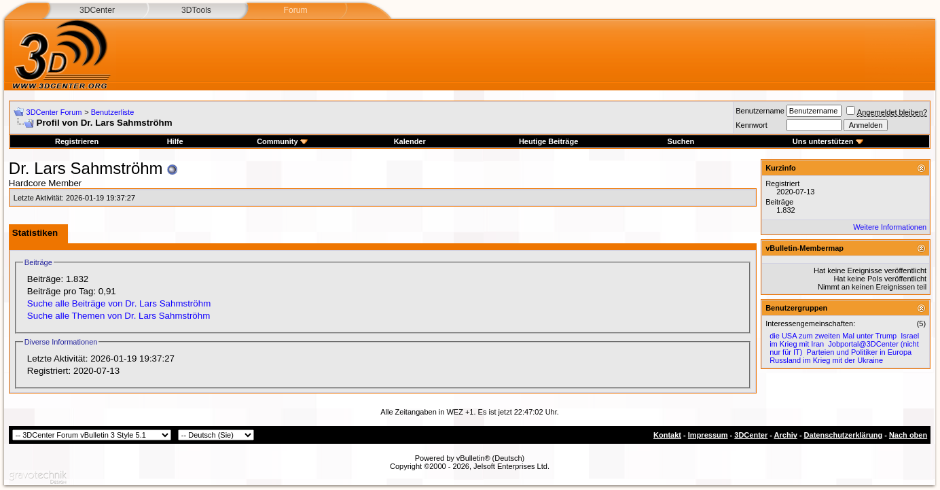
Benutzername (760, 111)
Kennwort (751, 125)
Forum (295, 10)
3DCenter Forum (54, 112)
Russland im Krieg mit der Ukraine (826, 360)
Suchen (681, 141)
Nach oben (908, 435)
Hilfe (175, 141)
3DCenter (97, 10)
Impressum (708, 435)
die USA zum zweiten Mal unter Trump (833, 336)
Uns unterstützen (828, 141)
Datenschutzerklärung (843, 435)
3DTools (196, 10)
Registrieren (76, 141)
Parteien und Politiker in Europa (859, 352)
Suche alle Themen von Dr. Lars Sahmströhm (118, 316)
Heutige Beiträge (548, 141)
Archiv (785, 435)
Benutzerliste (112, 112)
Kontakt (667, 435)
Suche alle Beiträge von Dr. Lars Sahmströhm (119, 303)
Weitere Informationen (889, 227)
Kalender (410, 141)
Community (282, 141)
